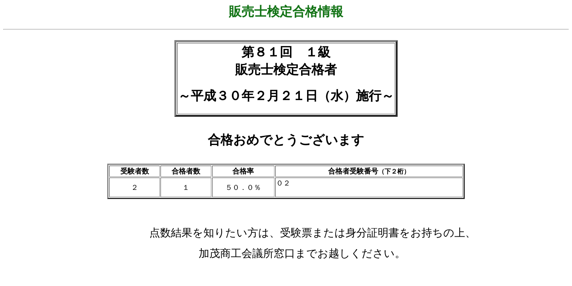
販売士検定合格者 (286, 69)
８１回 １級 (292, 52)
